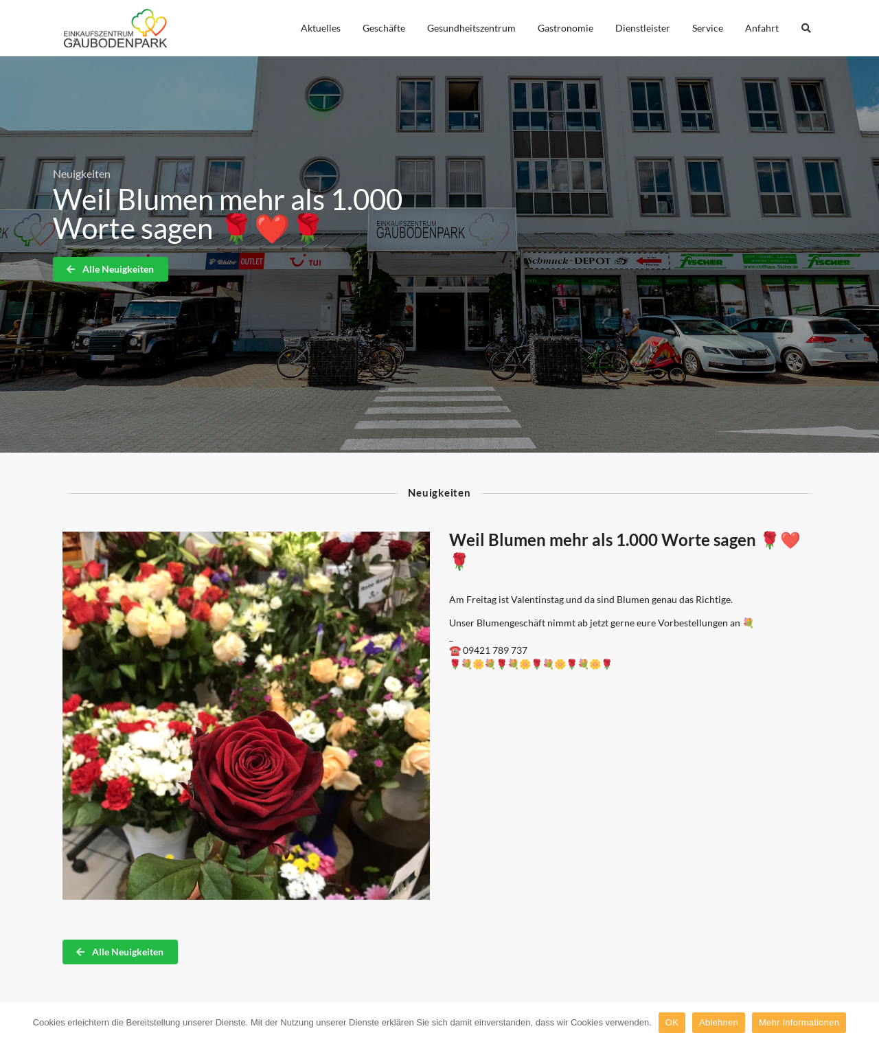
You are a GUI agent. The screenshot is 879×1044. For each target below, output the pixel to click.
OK (671, 1022)
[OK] (862, 1023)
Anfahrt (762, 28)
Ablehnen (718, 1022)
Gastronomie (565, 28)
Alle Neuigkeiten (110, 269)
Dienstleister (642, 28)
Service (707, 28)
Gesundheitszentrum (471, 28)
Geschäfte (384, 28)
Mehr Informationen (799, 1022)
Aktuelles (321, 28)
